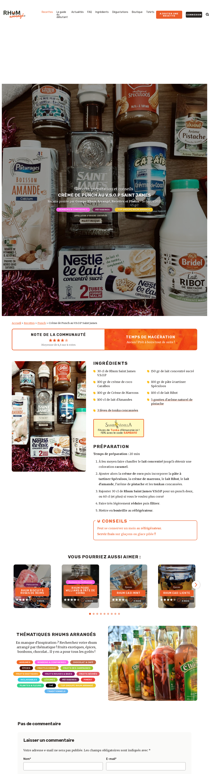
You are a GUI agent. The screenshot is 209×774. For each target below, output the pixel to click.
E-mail (111, 758)
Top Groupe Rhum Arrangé (134, 209)
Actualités (77, 12)
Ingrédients (102, 12)
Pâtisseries (102, 209)
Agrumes (24, 662)
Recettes (47, 12)
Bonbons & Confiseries (73, 209)
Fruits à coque (46, 668)
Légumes (49, 679)
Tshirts (150, 12)
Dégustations (120, 12)
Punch (41, 323)
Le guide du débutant (62, 15)
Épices (26, 668)
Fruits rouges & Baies (58, 674)
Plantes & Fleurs (30, 685)
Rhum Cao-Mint (129, 593)
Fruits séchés (88, 674)
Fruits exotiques (27, 674)
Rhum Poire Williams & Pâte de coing (80, 590)
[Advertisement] (104, 56)
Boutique (137, 12)
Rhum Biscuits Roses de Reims (32, 592)
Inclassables (28, 679)
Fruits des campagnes (76, 668)
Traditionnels (56, 691)
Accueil (16, 323)
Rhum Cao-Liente (176, 593)
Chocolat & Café (83, 662)
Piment (88, 679)
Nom (27, 758)
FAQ (89, 12)
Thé (51, 685)
